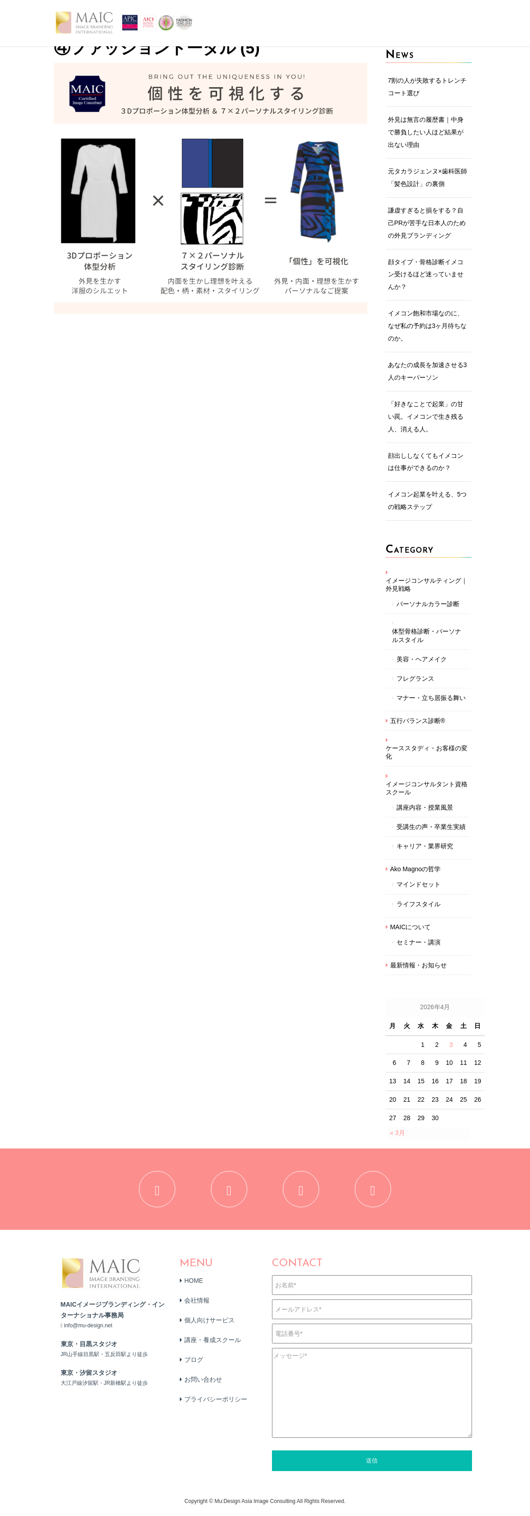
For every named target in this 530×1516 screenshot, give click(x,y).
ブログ (193, 1363)
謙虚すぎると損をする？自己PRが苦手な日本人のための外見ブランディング (427, 223)
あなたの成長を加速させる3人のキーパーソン (427, 371)
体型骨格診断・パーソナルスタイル (426, 635)
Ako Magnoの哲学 (415, 869)
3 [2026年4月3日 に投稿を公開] (451, 1044)
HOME (193, 1284)
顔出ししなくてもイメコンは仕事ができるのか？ (425, 462)
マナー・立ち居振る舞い (431, 697)
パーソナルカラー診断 (427, 603)
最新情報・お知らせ (418, 965)
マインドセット (418, 884)
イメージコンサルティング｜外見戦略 (427, 584)
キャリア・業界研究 (424, 846)
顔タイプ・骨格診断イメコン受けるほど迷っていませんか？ (425, 274)
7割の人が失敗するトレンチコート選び (427, 87)
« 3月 (397, 1132)
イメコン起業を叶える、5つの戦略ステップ (427, 500)
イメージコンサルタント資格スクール (427, 788)
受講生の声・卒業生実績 (431, 826)
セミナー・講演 (418, 942)
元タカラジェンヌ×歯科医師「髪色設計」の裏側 (427, 177)
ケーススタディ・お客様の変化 (427, 752)
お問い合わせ (203, 1383)
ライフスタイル (418, 904)
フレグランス (415, 678)
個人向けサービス (209, 1324)
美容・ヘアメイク (421, 659)
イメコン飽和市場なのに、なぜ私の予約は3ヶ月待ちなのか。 (427, 326)
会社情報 (196, 1304)
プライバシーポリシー (215, 1403)
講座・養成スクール (212, 1344)
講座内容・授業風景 (424, 807)
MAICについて (410, 927)
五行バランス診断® (417, 720)
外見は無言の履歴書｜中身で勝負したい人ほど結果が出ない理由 (425, 132)
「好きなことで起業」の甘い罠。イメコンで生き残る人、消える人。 (425, 416)
